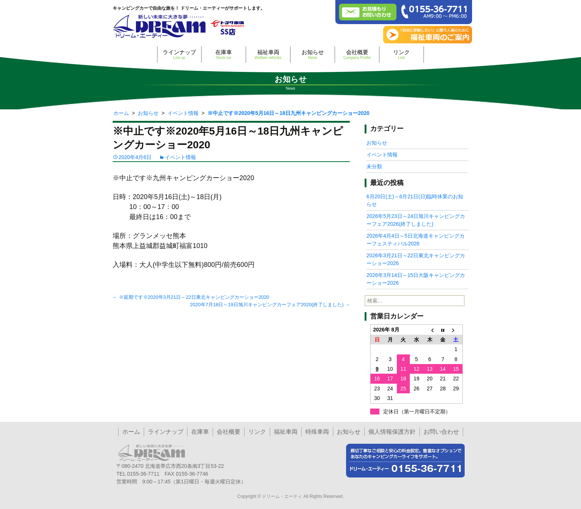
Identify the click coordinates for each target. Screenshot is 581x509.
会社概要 (357, 54)
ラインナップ (179, 54)
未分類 (374, 166)
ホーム (131, 432)
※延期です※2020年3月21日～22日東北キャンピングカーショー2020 (191, 297)
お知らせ (312, 54)
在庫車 (223, 54)
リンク (401, 54)
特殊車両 (317, 432)
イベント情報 (180, 157)
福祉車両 (268, 54)
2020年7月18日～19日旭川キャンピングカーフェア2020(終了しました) (270, 304)
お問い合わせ (441, 432)
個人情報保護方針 (392, 432)
